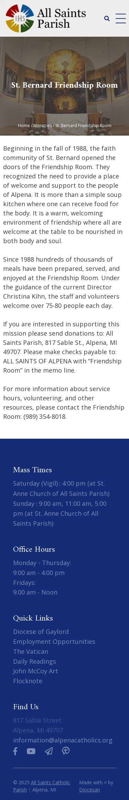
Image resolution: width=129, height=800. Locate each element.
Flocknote (27, 681)
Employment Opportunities (54, 641)
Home (24, 125)
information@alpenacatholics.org (62, 740)
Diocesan (89, 789)
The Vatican (30, 651)
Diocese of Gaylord (41, 631)
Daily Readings (34, 661)
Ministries (42, 125)
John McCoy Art (35, 671)
